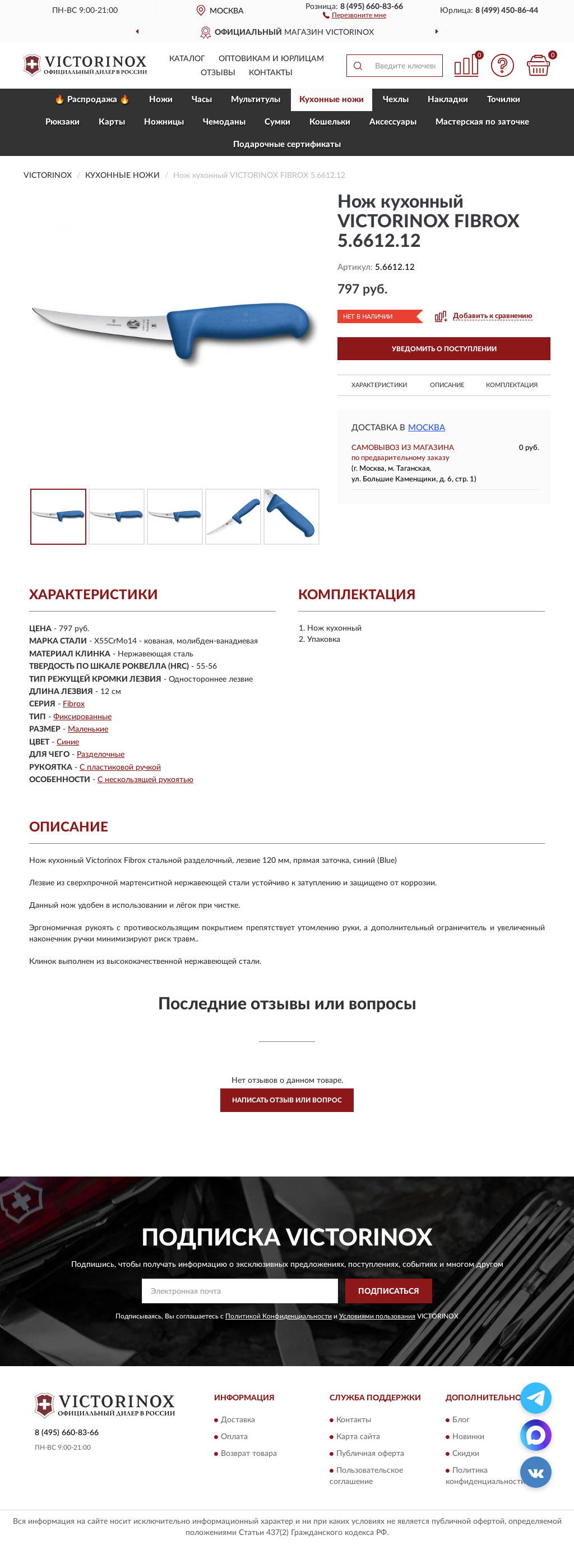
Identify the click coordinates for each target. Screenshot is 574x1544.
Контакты (271, 73)
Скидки (465, 1454)
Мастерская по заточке (482, 122)
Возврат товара (249, 1454)
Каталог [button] (187, 59)
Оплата (234, 1437)
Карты (112, 122)
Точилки (503, 99)
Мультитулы (255, 99)
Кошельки (329, 122)
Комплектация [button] (512, 385)
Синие (68, 742)
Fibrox (74, 704)
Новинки (468, 1437)
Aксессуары (392, 122)
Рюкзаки (62, 122)
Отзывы (218, 73)
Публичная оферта (370, 1454)
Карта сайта (358, 1437)
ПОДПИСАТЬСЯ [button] (388, 1291)
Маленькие (88, 729)
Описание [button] (447, 385)
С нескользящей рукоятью (145, 780)
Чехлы (396, 99)
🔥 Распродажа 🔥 (92, 99)
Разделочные (100, 755)
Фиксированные (82, 717)
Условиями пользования (377, 1316)
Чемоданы (224, 122)
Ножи (161, 99)
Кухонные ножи (331, 99)
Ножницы (164, 122)
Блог (461, 1420)
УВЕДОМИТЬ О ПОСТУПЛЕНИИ (444, 349)
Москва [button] (426, 428)
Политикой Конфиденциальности (278, 1316)
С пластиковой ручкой (120, 767)
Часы (202, 99)
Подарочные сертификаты (287, 144)
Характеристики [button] (379, 385)
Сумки (277, 122)
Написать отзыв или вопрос (287, 1100)
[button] (354, 14)
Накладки (448, 99)
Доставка (238, 1420)
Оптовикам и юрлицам (271, 59)
